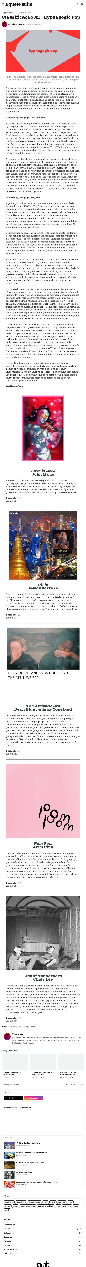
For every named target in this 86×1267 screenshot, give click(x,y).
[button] (2, 4)
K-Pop (7, 1206)
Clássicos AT (43, 1225)
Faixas (43, 1245)
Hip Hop (61, 1202)
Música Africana (28, 1206)
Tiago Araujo (29, 1027)
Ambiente (9, 1202)
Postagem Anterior (11, 1085)
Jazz (70, 1202)
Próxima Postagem (74, 1085)
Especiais (43, 1237)
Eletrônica (21, 1202)
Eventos (43, 1241)
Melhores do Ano (43, 1249)
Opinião (43, 1253)
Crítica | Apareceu (24, 1172)
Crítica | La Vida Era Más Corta (30, 1162)
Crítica (43, 1229)
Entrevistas (43, 1233)
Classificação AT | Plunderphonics (68, 1073)
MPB (15, 1206)
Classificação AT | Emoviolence (12, 1073)
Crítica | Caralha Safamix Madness (31, 1153)
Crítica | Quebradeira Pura (28, 1143)
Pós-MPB (67, 1206)
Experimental (34, 1202)
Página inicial (8, 13)
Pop (58, 1206)
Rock (7, 1210)
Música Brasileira (45, 1206)
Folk (45, 1202)
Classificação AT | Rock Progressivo (43, 1073)
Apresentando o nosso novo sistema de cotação (37, 1182)
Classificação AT (23, 13)
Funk (53, 1202)
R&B (76, 1206)
